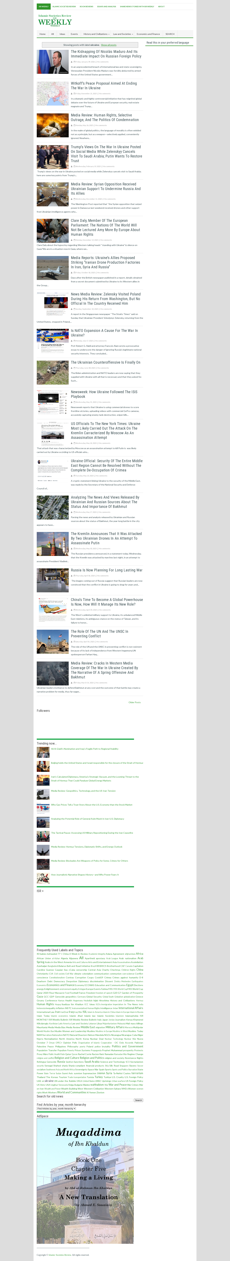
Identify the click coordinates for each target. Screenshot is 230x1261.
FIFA (110, 989)
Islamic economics (59, 1016)
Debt (50, 981)
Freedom (90, 992)
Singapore (124, 1066)
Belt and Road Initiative (78, 966)
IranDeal (64, 1012)
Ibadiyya (65, 1004)
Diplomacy (83, 981)
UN (55, 1081)
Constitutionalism (57, 977)
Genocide (60, 996)
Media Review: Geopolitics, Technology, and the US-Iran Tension (83, 790)
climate (77, 973)
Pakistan (138, 1042)
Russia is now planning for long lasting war (106, 570)
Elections (138, 985)
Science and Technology (112, 1061)
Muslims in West (120, 1031)
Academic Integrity (96, 954)
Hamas (61, 1000)
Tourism (63, 1077)
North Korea (82, 1038)
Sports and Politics (120, 1069)
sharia (65, 1065)
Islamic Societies (106, 1015)
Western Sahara (113, 1088)
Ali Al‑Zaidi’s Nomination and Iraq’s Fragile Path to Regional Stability (84, 748)
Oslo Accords (126, 1042)
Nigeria (40, 1039)
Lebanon (92, 1023)
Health (68, 1000)
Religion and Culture (66, 1057)
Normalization (51, 1038)
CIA (51, 973)
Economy (79, 985)
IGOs (98, 1004)
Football (74, 992)
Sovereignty (81, 1069)
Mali (128, 1023)
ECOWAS (89, 985)
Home (43, 34)
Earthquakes (137, 981)
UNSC (98, 1081)
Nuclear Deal (96, 1038)
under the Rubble (67, 1081)
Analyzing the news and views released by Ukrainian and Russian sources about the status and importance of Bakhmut (105, 502)
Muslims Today (135, 1031)
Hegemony (78, 1000)
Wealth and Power (52, 1089)
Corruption (80, 977)
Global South (108, 997)
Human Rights (45, 1004)
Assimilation (137, 962)
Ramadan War (120, 1054)
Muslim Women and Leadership (70, 1031)
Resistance (130, 1058)
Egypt (129, 985)
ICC (86, 1004)
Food (67, 993)
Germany (81, 997)
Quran (74, 1054)
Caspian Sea (61, 969)
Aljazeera (73, 958)
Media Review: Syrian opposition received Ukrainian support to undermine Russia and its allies (106, 189)
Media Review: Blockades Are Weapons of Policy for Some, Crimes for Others (89, 860)
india (141, 1004)
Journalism (120, 1019)
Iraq (71, 1011)
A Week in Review (78, 953)
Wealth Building (69, 1088)
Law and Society (79, 1023)
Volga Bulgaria (75, 1084)
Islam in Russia (136, 1012)
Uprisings (106, 1081)
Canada (128, 966)
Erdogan (82, 989)
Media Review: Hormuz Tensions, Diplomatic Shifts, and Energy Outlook (86, 846)
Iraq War (78, 1012)
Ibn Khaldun (77, 1004)
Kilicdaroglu (42, 1023)
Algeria (64, 958)
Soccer (140, 1066)
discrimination (97, 981)
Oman (52, 1043)
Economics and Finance (60, 985)
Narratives (47, 1035)
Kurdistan (53, 1023)
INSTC (68, 1008)
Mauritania (42, 1027)
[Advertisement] (135, 19)
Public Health (54, 1054)
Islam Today (43, 1015)
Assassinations (124, 962)
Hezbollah (88, 1000)
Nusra (140, 1038)
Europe (89, 989)
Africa (139, 953)
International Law (45, 1012)
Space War (93, 1069)
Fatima (104, 989)
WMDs (124, 1089)
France (82, 992)
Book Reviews (86, 6)
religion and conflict (45, 1058)
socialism (41, 1069)
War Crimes (133, 1084)
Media (51, 1027)
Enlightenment (51, 989)
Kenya (129, 1019)
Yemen (92, 1092)
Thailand (41, 1077)
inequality (50, 1008)
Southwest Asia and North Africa (60, 1069)
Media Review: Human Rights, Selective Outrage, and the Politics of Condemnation (105, 117)
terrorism (137, 1073)
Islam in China (109, 1012)
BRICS (103, 966)
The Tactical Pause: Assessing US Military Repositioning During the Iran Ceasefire (92, 832)
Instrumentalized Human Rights (86, 1008)
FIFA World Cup (120, 989)
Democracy (59, 981)
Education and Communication (110, 985)
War (106, 1085)
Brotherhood (113, 966)
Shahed (57, 1065)
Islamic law (90, 1015)
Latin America (64, 1023)
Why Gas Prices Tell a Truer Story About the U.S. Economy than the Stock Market (91, 804)
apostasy (100, 958)
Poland (89, 1046)
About (161, 6)
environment (65, 989)
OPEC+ (59, 1043)
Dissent (109, 981)
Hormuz (139, 1000)
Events (97, 989)
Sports (108, 1069)
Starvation (132, 1069)
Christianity (42, 973)
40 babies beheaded (47, 953)
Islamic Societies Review (64, 6)
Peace (50, 1046)
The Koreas (52, 1077)
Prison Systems (82, 1050)
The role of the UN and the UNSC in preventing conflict (99, 633)
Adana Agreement (115, 953)
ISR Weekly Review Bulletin (83, 1019)
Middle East (88, 1027)
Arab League (112, 958)
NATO (66, 1035)
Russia (61, 1061)
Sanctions (79, 1061)
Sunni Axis (67, 1073)
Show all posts (108, 44)
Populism (62, 1050)
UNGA (79, 1081)
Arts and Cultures (80, 962)
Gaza (40, 996)
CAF (122, 966)
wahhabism (97, 1084)
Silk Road (114, 1065)
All (52, 34)
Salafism (69, 1062)
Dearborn (41, 981)
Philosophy (72, 1046)
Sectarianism (136, 1061)
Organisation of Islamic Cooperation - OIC (98, 1043)
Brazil (93, 966)
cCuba (72, 969)
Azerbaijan (42, 966)
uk (43, 1081)
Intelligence (106, 1008)
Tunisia (90, 1077)
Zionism (100, 1092)
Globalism (118, 997)
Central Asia (94, 969)
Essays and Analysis (106, 6)
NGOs (107, 1035)
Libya (99, 1023)
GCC (46, 996)
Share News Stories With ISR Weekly (137, 6)
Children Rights (128, 970)
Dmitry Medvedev (122, 981)
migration (100, 1027)
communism (116, 973)
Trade (70, 1077)
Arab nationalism (127, 958)
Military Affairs (115, 1027)
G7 (119, 992)
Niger (140, 1035)
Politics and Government (127, 1046)
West (80, 1088)
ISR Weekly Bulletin (58, 1019)
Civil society (59, 974)
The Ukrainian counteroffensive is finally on (105, 362)
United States (89, 1081)
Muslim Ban (48, 1031)
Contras (70, 977)
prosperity (128, 1050)
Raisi (101, 1054)
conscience (42, 977)
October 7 (42, 1042)
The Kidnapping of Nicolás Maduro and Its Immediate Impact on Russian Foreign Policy (106, 53)
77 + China (63, 953)
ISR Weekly (44, 6)
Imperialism (118, 1004)
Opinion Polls (70, 1042)
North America (66, 1038)
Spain (101, 1069)
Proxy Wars (42, 1054)
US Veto (41, 1084)
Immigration (106, 1004)
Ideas (92, 1004)
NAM (39, 1035)
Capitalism (138, 966)
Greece (139, 996)
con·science (128, 973)
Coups (90, 977)
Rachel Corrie (84, 1054)
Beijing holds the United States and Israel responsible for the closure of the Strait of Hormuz (97, 762)
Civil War (69, 974)
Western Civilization (94, 1088)
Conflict (139, 973)
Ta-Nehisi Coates (122, 1073)
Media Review (73, 1027)
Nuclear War (130, 1039)
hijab (95, 1000)
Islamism (120, 1016)
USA (48, 1084)
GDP (51, 996)
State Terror (49, 1073)
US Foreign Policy (134, 1081)
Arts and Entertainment (100, 962)
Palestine (41, 1046)
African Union (44, 958)
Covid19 (99, 977)
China (139, 969)
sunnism (78, 1073)
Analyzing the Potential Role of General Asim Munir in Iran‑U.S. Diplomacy (87, 818)
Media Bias (60, 1027)
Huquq (58, 1004)
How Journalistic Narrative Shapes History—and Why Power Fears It (85, 874)
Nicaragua (116, 1035)
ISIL (85, 1011)
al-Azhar (56, 958)
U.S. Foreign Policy (134, 1077)
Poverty (70, 1050)
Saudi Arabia (92, 1061)
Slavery (132, 1065)
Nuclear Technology (114, 1039)
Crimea (107, 977)
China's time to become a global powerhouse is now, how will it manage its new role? (107, 602)
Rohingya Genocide (47, 1061)
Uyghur (54, 1084)
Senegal (49, 1065)
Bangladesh (53, 966)
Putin (62, 1054)
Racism (95, 1054)
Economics (41, 985)
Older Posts (135, 702)
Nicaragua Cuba (129, 1035)
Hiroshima (104, 1000)
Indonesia (41, 1008)
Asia (114, 962)
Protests (138, 1050)
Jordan (112, 1020)
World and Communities (71, 1092)
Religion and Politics (92, 1057)
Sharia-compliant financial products (86, 1065)
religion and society (114, 1058)
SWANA (101, 1073)
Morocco (129, 1027)
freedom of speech (104, 993)
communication (101, 973)
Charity (105, 969)
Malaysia (121, 1023)
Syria (109, 1073)
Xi (88, 1092)
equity (74, 989)
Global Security (94, 996)
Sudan (58, 1073)
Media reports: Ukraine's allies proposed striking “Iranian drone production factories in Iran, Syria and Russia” (105, 262)
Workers (52, 1092)
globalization (129, 997)
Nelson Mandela (96, 1035)
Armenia (68, 962)
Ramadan (109, 1054)
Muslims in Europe (104, 1031)
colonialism (87, 973)
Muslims (91, 1031)
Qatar (68, 1054)
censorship (81, 969)
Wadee (86, 1084)
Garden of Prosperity (132, 992)
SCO (128, 1062)
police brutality (102, 1046)
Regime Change (135, 1054)
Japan (105, 1019)
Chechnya (115, 969)
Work (45, 1092)
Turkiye (107, 1077)
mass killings (137, 1023)
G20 (115, 992)
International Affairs (131, 1008)
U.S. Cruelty (118, 1077)
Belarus (62, 966)
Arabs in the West (54, 962)
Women (132, 1088)
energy (40, 989)
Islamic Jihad (76, 1015)
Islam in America (95, 1012)
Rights (140, 1058)
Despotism (71, 981)
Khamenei (138, 1019)
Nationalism (57, 1035)
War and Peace (118, 1084)
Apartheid (90, 958)
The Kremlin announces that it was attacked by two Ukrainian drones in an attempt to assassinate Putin (106, 538)
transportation (80, 1077)
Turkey (99, 1077)
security (40, 1066)
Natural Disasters (78, 1035)
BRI (98, 966)
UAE (39, 1081)
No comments (103, 62)
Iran (57, 1011)
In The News (131, 1004)
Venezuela (63, 1085)
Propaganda (96, 1050)
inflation (60, 1008)
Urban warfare (118, 1081)
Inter (115, 1008)
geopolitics (71, 996)
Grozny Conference (47, 1000)
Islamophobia (131, 1015)
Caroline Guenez (45, 969)
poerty (82, 1046)
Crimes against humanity (125, 977)
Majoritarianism (110, 1023)
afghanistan (130, 954)
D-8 (141, 977)
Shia (107, 1066)
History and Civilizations (122, 1000)
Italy (99, 1019)
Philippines (60, 1046)
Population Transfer (47, 1050)
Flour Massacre (56, 992)
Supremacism (89, 1073)
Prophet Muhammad (112, 1050)
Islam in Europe (123, 1012)
